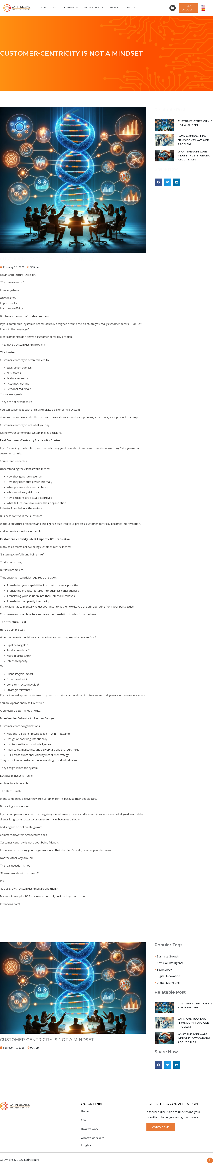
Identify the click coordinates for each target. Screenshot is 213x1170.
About (55, 7)
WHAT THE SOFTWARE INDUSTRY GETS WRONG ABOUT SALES (194, 155)
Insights (113, 7)
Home (43, 7)
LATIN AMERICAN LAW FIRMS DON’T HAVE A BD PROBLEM (193, 140)
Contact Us (129, 7)
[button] (158, 182)
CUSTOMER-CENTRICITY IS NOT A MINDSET (47, 258)
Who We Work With (93, 7)
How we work (71, 7)
